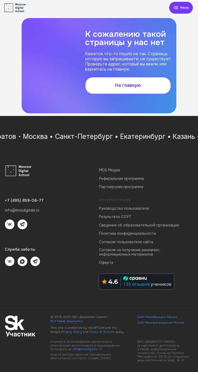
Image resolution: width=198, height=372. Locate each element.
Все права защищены (67, 321)
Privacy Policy (71, 332)
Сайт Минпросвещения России (160, 322)
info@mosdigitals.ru (87, 349)
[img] (181, 8)
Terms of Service (102, 332)
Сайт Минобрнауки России (157, 317)
